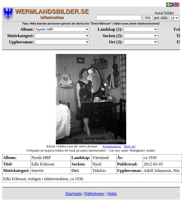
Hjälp (112, 194)
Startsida (73, 194)
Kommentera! (112, 146)
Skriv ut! (130, 146)
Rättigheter (94, 194)
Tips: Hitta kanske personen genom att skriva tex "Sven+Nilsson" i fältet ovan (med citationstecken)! (91, 23)
